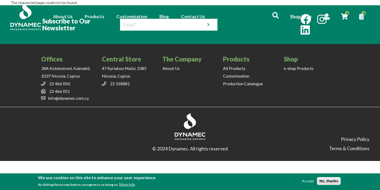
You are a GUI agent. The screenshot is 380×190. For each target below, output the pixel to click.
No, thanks (328, 181)
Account (326, 17)
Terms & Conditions (349, 148)
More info (127, 184)
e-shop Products (299, 68)
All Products (234, 68)
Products (94, 16)
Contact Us (193, 16)
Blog (164, 16)
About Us (63, 16)
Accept (308, 181)
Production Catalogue (243, 83)
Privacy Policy (355, 139)
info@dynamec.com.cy (68, 98)
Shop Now (300, 17)
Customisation (132, 16)
